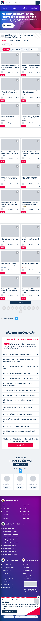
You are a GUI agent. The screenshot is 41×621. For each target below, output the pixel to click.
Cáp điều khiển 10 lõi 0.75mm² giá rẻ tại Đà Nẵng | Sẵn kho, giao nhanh (10, 152)
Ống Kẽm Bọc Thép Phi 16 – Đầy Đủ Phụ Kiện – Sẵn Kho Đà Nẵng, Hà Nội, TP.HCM (30, 238)
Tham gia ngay (21, 465)
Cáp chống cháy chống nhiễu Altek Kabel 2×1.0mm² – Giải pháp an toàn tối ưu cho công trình (9, 91)
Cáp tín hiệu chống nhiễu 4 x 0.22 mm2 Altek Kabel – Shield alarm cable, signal (10, 117)
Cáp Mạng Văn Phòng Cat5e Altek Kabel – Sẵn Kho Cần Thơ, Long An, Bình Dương (9, 178)
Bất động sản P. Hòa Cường (10, 534)
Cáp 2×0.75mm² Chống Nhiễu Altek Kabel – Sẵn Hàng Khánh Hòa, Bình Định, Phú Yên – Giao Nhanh (30, 152)
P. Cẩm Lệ (5, 511)
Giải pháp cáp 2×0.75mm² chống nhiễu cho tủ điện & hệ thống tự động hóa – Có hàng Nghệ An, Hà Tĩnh (31, 289)
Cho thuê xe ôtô (7, 564)
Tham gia (9, 25)
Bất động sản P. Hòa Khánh (10, 543)
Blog (24, 573)
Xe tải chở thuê (7, 570)
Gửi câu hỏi (20, 445)
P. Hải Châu (6, 508)
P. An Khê (5, 518)
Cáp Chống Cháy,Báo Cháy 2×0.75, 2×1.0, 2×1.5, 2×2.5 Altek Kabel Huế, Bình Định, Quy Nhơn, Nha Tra (30, 178)
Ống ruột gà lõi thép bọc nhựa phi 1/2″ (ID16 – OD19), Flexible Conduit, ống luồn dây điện (31, 66)
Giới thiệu (25, 564)
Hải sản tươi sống (7, 576)
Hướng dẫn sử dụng (28, 576)
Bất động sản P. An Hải (9, 528)
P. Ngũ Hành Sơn (7, 515)
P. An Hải (5, 505)
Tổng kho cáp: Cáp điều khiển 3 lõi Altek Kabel (30, 264)
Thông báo (26, 567)
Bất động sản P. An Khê (9, 551)
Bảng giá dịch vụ (27, 570)
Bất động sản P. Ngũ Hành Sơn (11, 540)
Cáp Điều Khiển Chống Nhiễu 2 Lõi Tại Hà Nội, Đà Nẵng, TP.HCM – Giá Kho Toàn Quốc (10, 66)
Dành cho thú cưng (8, 584)
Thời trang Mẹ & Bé (8, 587)
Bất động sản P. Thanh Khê (10, 537)
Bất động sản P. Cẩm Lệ (9, 548)
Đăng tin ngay (9, 612)
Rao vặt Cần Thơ (32, 617)
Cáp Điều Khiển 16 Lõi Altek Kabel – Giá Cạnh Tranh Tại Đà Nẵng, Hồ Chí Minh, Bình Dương (9, 203)
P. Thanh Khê (25, 505)
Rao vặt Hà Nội (20, 617)
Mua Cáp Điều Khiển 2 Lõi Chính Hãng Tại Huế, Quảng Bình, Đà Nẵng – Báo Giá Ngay (30, 117)
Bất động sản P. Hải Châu (10, 531)
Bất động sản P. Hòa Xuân (10, 554)
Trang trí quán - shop (8, 579)
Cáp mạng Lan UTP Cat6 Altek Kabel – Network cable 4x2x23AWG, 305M (30, 91)
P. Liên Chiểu (25, 518)
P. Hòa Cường (25, 511)
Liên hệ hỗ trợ (27, 579)
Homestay (5, 573)
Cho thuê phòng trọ (8, 567)
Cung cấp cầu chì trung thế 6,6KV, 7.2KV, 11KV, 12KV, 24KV (9, 264)
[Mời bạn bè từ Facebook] (20, 471)
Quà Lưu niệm (6, 582)
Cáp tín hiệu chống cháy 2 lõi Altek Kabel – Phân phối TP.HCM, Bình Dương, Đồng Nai (10, 289)
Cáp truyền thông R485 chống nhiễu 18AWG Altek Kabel (30, 203)
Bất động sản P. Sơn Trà (9, 545)
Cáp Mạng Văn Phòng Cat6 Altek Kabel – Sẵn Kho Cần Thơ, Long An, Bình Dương (10, 238)
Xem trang (6, 487)
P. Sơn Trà (24, 508)
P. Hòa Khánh (25, 515)
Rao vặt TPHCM (9, 617)
